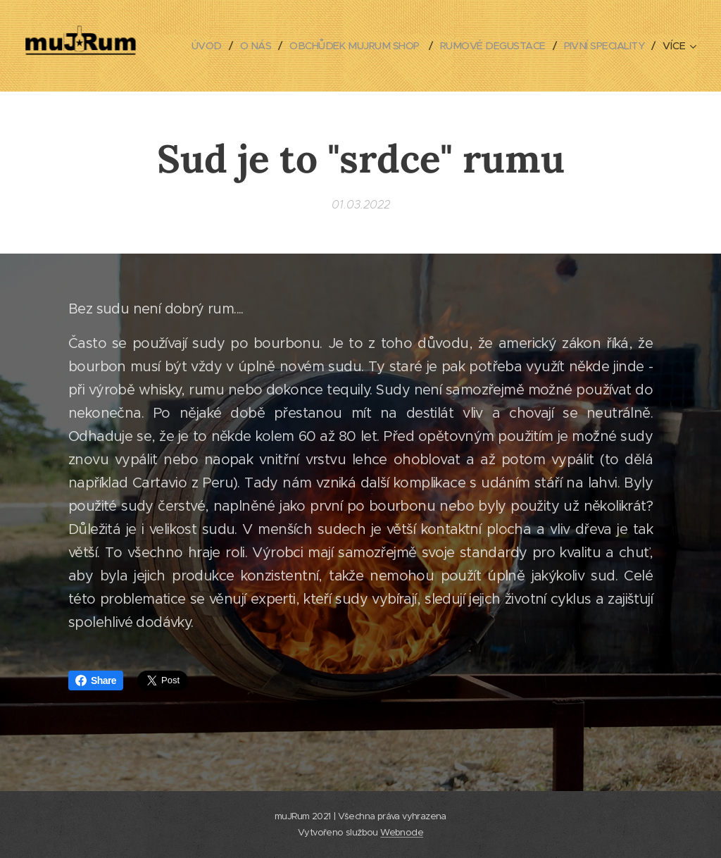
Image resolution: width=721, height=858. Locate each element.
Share (95, 680)
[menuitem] (293, 45)
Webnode (401, 832)
